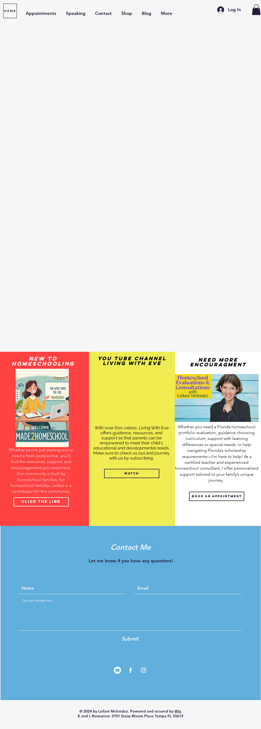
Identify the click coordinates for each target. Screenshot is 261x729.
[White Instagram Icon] (143, 670)
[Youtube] (117, 670)
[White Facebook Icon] (130, 670)
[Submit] (130, 638)
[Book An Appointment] (216, 496)
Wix (177, 711)
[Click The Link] (41, 502)
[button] (256, 9)
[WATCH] (131, 473)
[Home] (10, 10)
